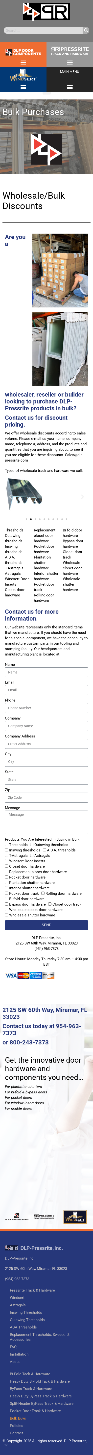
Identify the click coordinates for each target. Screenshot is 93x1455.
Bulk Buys (18, 1418)
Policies (16, 1425)
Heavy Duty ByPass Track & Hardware (41, 1396)
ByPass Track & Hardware (31, 1389)
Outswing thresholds (51, 845)
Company (13, 718)
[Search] (86, 30)
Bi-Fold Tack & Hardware (30, 1374)
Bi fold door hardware (27, 899)
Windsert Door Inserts (27, 861)
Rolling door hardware (64, 893)
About (15, 1361)
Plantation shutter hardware (32, 882)
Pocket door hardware (27, 877)
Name (10, 664)
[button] (23, 62)
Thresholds (18, 845)
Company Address (20, 736)
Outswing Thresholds (27, 1320)
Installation (19, 1354)
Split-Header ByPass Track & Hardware (41, 1403)
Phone (10, 700)
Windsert (17, 1297)
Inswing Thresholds (26, 1312)
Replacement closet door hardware (38, 872)
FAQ (13, 1347)
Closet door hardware (27, 866)
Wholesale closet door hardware (36, 910)
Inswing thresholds (24, 850)
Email (9, 682)
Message (12, 808)
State (9, 772)
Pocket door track (24, 893)
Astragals (42, 855)
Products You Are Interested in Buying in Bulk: (42, 839)
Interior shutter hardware (29, 888)
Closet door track (66, 904)
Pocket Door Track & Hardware (35, 1411)
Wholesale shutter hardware (32, 915)
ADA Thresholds (23, 1327)
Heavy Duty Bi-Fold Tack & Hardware (40, 1381)
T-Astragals (18, 855)
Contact (16, 1433)
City (8, 754)
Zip (7, 790)
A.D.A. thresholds (61, 850)
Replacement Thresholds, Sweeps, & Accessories (40, 1337)
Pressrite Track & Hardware (32, 1290)
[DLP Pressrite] (46, 1168)
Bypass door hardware (27, 904)
